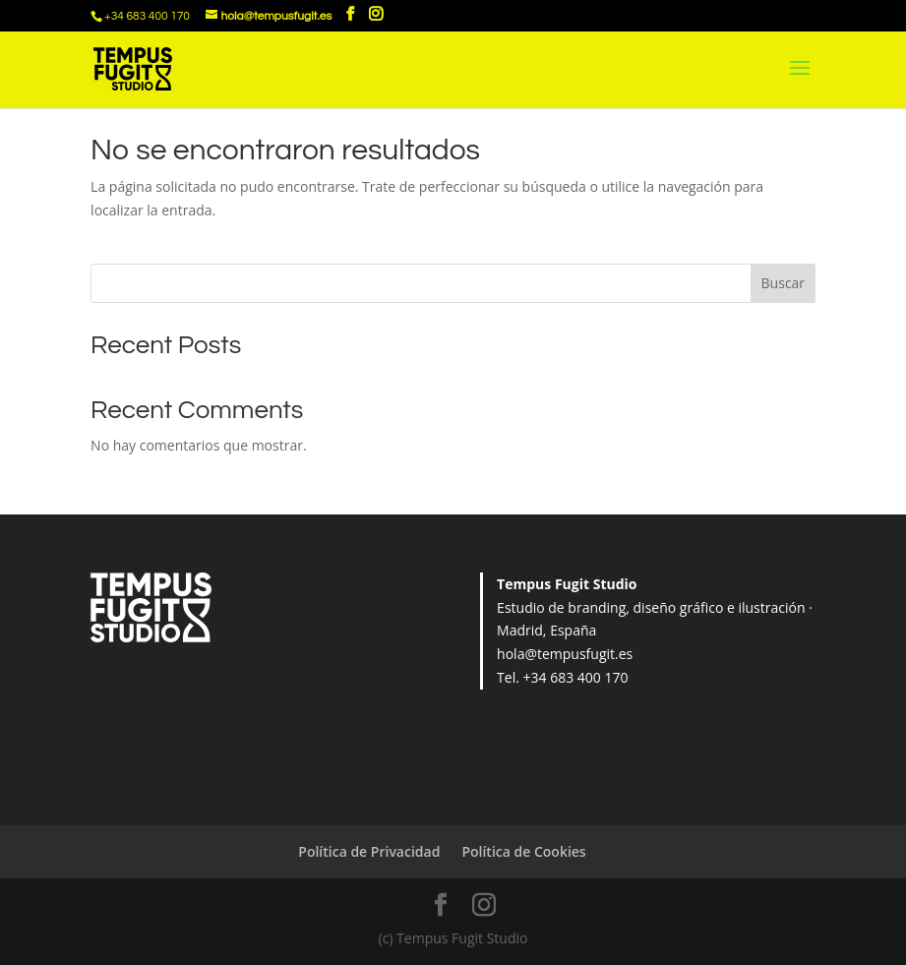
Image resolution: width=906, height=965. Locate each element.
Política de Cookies (523, 851)
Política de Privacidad (369, 851)
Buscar (783, 282)
